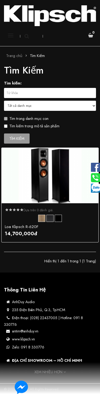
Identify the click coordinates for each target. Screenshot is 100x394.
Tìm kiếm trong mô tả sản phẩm (31, 126)
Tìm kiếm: (13, 83)
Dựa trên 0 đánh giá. (38, 210)
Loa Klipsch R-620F (21, 227)
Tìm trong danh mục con (26, 118)
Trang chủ (14, 56)
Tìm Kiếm (37, 56)
